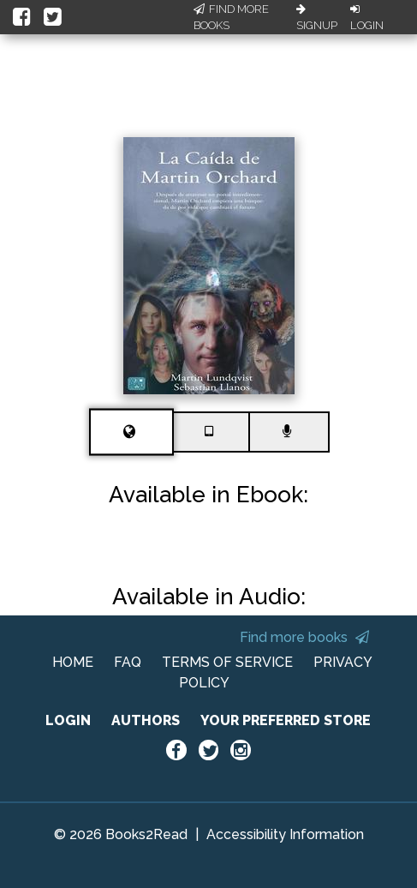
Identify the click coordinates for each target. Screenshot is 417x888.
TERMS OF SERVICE (227, 662)
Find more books (304, 637)
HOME (72, 662)
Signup (316, 18)
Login (367, 18)
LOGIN (68, 720)
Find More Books (231, 18)
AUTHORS (145, 720)
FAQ (127, 662)
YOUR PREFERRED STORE (285, 720)
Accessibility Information (285, 834)
